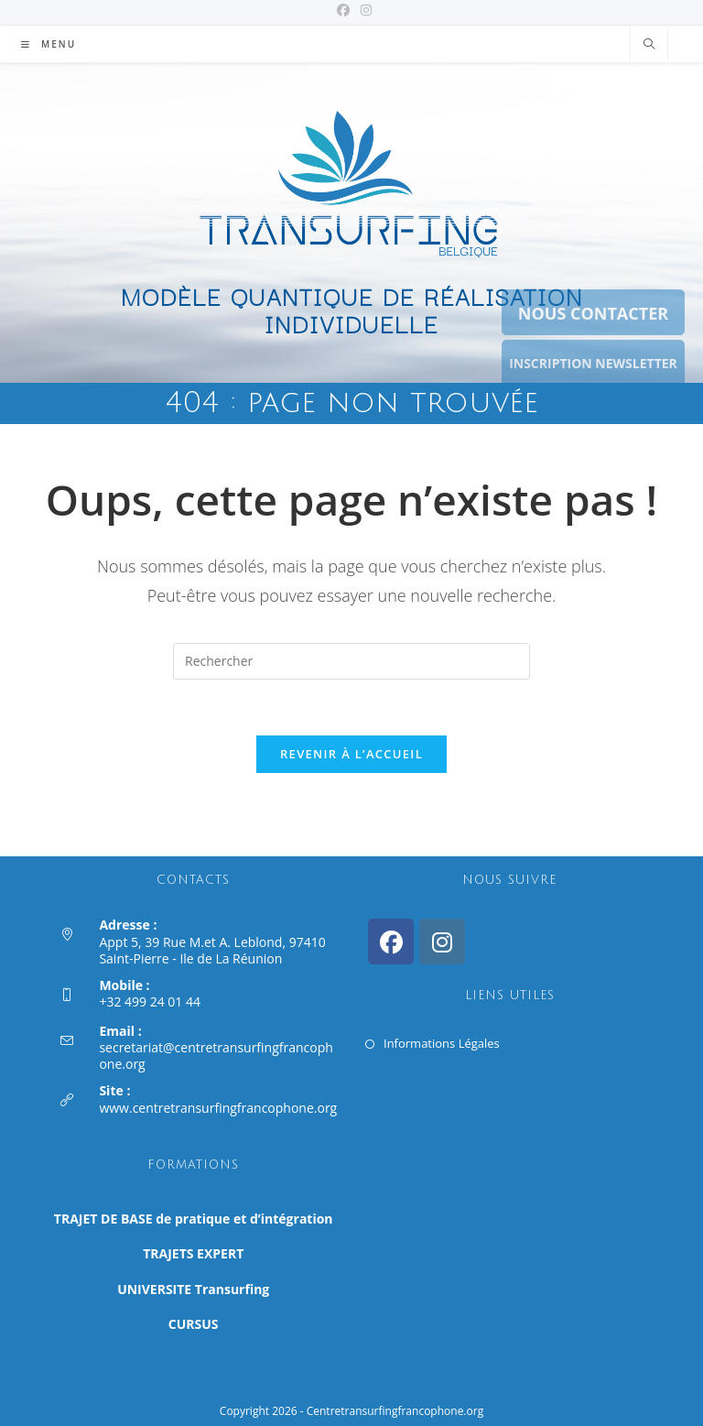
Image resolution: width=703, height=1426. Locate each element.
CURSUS (193, 1324)
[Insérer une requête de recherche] (351, 661)
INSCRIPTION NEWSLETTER (593, 363)
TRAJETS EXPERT (193, 1253)
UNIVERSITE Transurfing (193, 1288)
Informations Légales (442, 1043)
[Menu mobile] (48, 44)
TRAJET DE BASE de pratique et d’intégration (193, 1218)
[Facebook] (391, 941)
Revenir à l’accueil (351, 754)
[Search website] (649, 45)
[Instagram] (442, 941)
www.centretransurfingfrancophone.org (218, 1107)
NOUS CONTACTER (593, 313)
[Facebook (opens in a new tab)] (343, 10)
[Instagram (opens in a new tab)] (363, 10)
